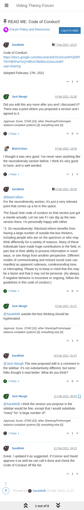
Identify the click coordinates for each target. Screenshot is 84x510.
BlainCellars (19, 148)
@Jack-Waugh (13, 363)
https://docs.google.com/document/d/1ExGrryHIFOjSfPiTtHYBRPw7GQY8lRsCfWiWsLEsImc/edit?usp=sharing (41, 61)
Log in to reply (69, 30)
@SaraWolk (11, 314)
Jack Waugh (19, 96)
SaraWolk (18, 44)
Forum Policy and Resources (30, 29)
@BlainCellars (13, 197)
